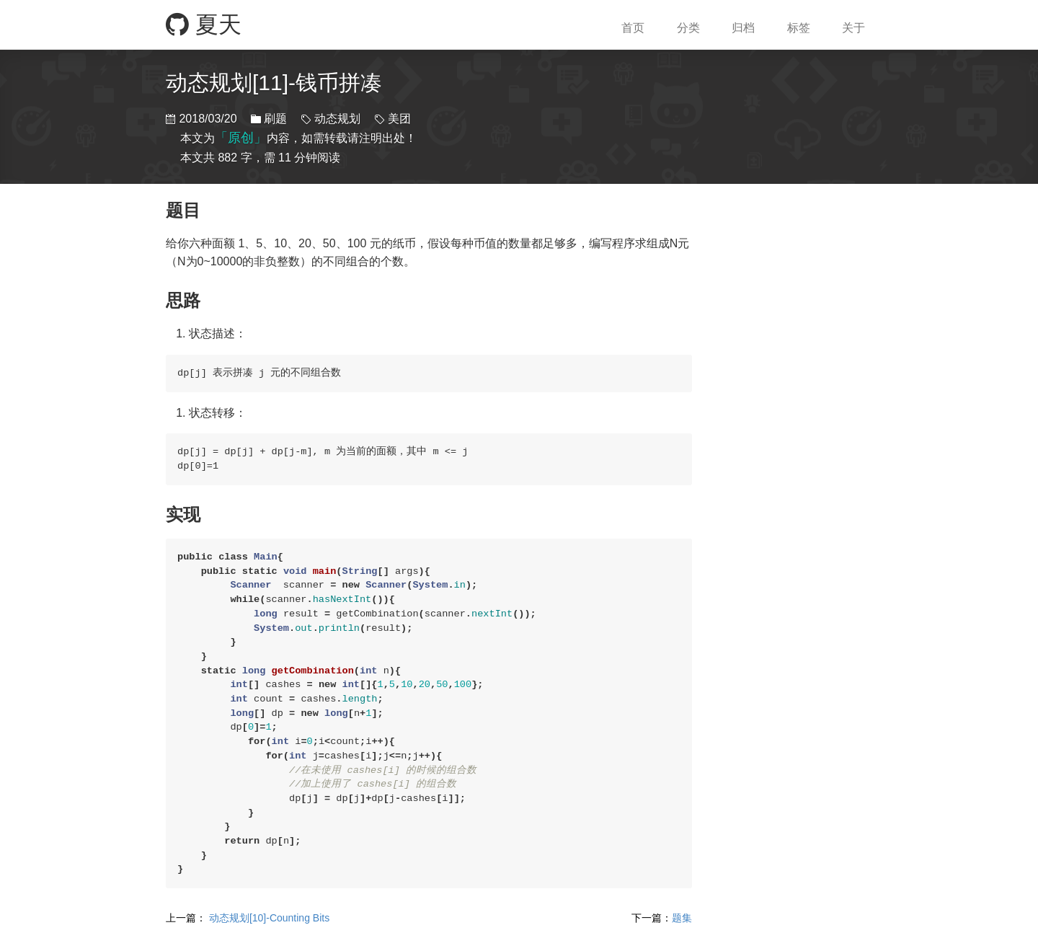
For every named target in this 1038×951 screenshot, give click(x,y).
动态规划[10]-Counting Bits (247, 918)
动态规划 (337, 118)
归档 (743, 28)
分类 (688, 28)
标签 (798, 28)
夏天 (203, 24)
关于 (853, 28)
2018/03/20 (207, 118)
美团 (398, 118)
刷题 (275, 118)
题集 (661, 918)
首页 (632, 28)
